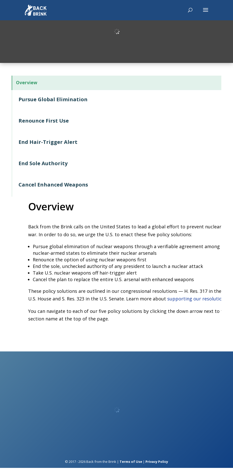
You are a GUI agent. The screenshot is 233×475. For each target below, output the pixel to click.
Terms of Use (131, 468)
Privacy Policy (156, 468)
